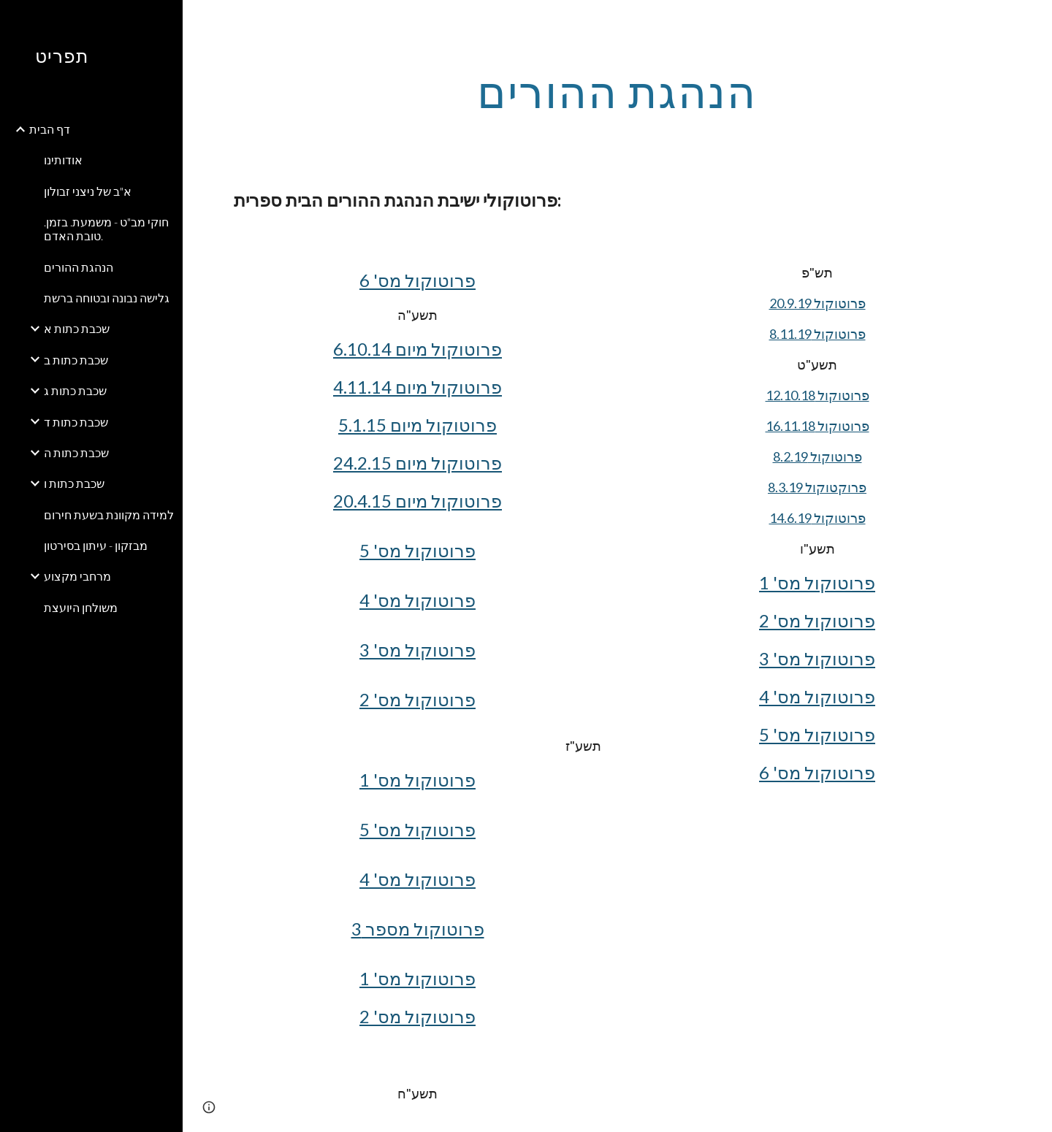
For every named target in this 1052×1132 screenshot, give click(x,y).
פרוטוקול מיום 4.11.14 (417, 386)
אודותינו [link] (63, 160)
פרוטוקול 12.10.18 (817, 395)
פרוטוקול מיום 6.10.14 (417, 348)
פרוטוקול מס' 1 (417, 779)
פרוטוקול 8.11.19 (817, 334)
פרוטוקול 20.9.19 (817, 303)
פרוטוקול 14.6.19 (817, 518)
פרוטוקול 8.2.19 (817, 456)
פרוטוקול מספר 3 (417, 928)
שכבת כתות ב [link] (76, 360)
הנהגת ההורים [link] (78, 267)
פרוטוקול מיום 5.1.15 (417, 424)
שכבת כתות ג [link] (75, 390)
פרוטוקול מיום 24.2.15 (417, 462)
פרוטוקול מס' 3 (417, 649)
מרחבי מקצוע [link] (77, 576)
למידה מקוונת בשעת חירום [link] (109, 514)
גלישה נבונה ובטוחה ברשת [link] (106, 298)
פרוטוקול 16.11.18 (817, 426)
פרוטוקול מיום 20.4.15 (417, 500)
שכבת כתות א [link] (77, 328)
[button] (1034, 20)
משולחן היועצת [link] (81, 607)
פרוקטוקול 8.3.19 (817, 487)
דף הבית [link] (49, 129)
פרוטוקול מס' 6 (417, 280)
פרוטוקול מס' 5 (417, 550)
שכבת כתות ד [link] (76, 422)
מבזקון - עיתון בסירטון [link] (96, 545)
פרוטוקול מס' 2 (417, 699)
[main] (617, 91)
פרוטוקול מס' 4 (417, 600)
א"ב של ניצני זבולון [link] (88, 191)
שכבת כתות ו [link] (74, 483)
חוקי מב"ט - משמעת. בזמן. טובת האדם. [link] (106, 228)
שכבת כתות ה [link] (76, 452)
